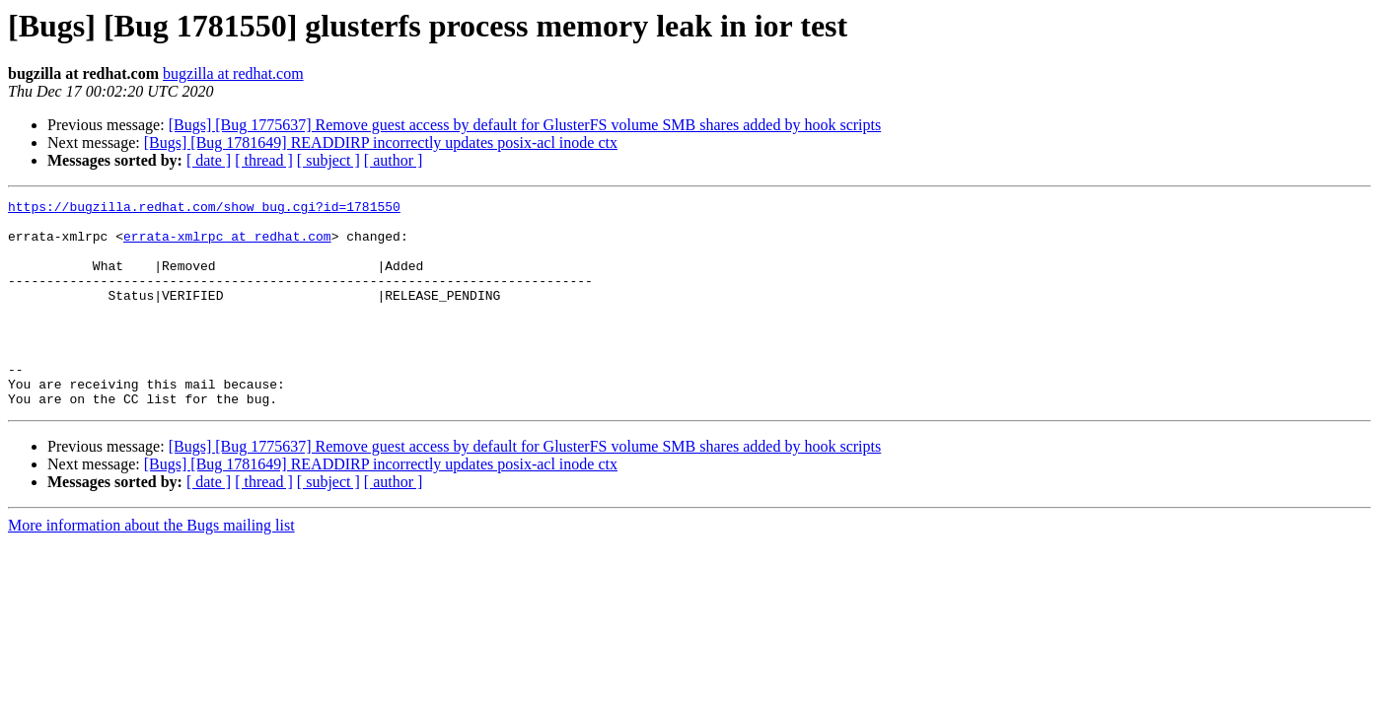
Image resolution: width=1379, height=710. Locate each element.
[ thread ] (264, 160)
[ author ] (393, 160)
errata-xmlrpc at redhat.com (227, 244)
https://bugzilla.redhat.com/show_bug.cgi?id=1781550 (204, 209)
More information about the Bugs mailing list (151, 566)
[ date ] (208, 160)
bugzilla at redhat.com (233, 73)
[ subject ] (328, 160)
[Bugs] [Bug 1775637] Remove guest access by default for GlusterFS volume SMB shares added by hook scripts (525, 124)
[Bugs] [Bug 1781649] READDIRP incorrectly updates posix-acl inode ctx (380, 142)
